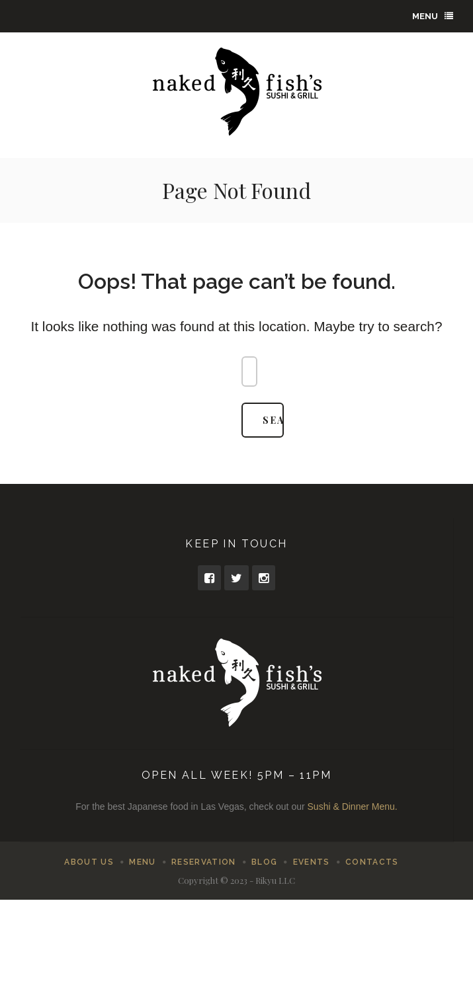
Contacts (372, 862)
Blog (264, 862)
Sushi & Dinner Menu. (353, 806)
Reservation (203, 862)
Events (311, 862)
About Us (89, 862)
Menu (432, 16)
